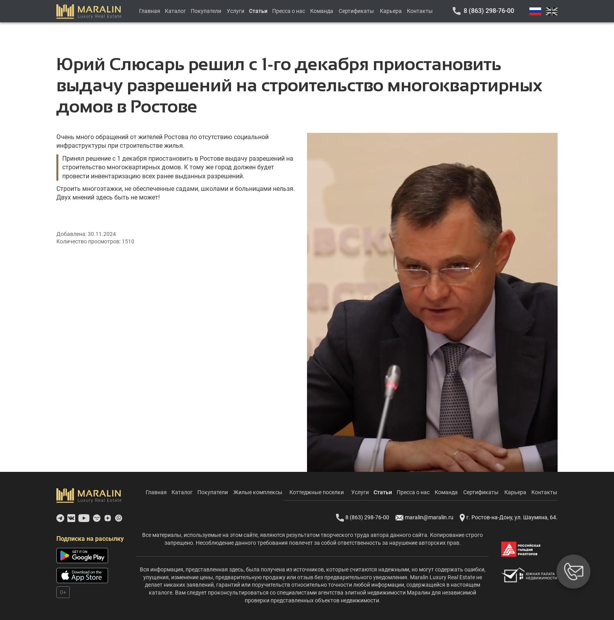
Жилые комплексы (257, 492)
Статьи (258, 11)
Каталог (175, 11)
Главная (149, 11)
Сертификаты (356, 11)
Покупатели (206, 11)
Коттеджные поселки (316, 492)
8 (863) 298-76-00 (489, 11)
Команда (321, 11)
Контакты (420, 11)
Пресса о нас (288, 11)
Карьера (391, 11)
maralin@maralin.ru (424, 518)
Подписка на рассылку (90, 538)
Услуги (235, 11)
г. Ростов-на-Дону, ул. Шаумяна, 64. (509, 518)
